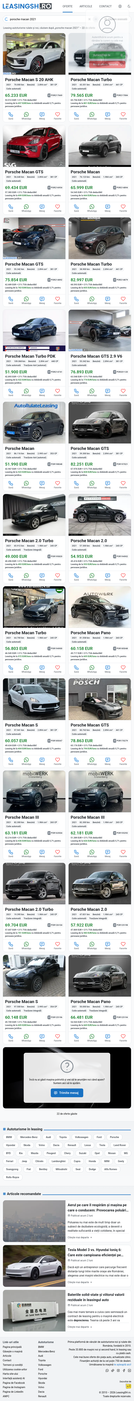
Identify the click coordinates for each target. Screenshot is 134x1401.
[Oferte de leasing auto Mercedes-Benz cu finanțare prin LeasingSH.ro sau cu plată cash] (29, 1137)
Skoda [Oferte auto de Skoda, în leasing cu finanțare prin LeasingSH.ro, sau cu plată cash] (41, 1382)
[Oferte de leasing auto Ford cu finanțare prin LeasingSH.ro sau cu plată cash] (99, 1137)
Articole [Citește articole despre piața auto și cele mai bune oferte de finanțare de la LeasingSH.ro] (7, 1355)
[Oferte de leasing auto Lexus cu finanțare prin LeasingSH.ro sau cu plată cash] (87, 1145)
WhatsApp (26, 116)
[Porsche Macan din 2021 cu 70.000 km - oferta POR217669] (34, 71)
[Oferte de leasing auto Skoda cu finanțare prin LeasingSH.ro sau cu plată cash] (27, 1145)
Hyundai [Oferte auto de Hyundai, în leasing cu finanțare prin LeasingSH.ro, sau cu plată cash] (42, 1378)
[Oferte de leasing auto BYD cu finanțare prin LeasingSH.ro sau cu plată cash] (8, 1153)
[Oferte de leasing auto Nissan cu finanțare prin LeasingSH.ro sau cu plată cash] (112, 1153)
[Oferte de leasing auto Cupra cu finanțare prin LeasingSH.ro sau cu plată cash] (77, 1161)
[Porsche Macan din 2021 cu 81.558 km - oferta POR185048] (100, 624)
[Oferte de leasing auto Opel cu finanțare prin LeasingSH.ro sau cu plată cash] (97, 1153)
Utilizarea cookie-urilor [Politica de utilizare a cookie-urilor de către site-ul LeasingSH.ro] (15, 1369)
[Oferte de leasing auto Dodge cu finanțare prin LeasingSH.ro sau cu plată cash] (92, 1169)
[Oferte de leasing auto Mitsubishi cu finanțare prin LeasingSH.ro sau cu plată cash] (61, 1169)
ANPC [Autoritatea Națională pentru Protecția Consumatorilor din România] (6, 1396)
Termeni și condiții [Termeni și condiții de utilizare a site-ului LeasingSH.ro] (13, 1365)
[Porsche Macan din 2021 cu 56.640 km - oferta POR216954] (34, 163)
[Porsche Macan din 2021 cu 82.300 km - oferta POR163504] (34, 809)
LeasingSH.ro (123, 1392)
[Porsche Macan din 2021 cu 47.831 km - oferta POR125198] (100, 901)
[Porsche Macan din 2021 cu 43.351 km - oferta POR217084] (100, 71)
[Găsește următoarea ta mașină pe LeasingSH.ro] (27, 6)
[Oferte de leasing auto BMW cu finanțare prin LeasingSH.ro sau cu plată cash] (9, 1137)
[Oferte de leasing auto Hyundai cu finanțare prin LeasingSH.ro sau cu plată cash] (10, 1145)
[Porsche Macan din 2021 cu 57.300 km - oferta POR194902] (100, 532)
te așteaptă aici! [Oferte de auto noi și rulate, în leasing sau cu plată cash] (122, 1364)
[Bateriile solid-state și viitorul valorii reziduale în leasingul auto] (67, 1311)
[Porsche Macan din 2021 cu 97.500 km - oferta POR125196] (34, 993)
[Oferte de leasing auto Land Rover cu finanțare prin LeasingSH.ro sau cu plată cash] (119, 1145)
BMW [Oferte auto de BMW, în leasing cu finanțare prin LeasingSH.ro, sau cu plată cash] (41, 1347)
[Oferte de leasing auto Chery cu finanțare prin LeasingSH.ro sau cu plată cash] (67, 1153)
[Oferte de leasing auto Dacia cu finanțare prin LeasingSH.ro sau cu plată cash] (56, 1145)
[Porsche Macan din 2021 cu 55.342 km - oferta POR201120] (100, 348)
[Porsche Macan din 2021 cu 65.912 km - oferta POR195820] (34, 532)
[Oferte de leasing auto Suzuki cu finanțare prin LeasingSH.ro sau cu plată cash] (83, 1153)
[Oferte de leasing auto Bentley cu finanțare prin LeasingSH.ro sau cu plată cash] (43, 1169)
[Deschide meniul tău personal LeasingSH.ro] (120, 6)
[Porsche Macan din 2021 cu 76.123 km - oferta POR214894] (100, 163)
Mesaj (42, 116)
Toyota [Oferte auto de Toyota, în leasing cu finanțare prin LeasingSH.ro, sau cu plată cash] (42, 1360)
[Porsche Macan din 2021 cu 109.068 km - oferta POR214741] (34, 348)
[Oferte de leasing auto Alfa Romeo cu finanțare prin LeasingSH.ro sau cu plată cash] (110, 1169)
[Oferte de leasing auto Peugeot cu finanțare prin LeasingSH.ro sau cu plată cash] (51, 1153)
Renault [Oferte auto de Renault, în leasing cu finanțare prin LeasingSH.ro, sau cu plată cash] (42, 1396)
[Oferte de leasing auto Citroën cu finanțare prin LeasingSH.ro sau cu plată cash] (39, 1161)
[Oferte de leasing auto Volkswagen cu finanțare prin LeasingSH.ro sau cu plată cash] (82, 1137)
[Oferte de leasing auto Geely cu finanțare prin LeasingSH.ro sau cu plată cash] (121, 1161)
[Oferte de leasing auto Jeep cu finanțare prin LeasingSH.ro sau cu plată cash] (24, 1161)
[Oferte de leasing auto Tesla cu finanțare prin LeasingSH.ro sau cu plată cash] (102, 1145)
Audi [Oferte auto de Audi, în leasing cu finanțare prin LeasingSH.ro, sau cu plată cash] (40, 1355)
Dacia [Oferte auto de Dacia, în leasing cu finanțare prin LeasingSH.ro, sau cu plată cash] (41, 1391)
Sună (11, 116)
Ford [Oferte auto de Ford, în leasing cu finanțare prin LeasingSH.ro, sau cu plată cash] (40, 1369)
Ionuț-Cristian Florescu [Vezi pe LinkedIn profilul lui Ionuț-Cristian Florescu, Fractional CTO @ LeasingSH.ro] (128, 1386)
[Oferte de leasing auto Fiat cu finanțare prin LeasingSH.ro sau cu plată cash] (28, 1169)
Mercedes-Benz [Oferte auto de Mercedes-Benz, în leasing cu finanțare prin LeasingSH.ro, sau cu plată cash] (46, 1351)
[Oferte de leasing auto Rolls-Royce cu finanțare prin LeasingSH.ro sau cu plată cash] (13, 1177)
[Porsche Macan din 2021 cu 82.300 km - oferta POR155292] (100, 809)
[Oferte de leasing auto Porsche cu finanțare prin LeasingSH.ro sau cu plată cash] (114, 1137)
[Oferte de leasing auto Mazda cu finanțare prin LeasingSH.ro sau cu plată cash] (35, 1153)
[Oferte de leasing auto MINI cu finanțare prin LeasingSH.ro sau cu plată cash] (107, 1161)
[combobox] (51, 19)
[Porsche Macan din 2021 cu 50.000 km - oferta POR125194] (100, 993)
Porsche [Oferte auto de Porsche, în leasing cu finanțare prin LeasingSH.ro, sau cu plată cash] (42, 1373)
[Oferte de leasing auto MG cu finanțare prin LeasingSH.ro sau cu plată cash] (126, 1153)
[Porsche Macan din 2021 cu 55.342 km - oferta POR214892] (34, 255)
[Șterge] (89, 19)
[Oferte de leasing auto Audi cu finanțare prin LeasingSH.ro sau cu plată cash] (48, 1137)
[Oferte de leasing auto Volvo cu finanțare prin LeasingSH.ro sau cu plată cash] (41, 1145)
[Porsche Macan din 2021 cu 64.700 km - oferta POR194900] (34, 624)
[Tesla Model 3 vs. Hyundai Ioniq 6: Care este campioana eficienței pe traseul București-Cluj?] (67, 1266)
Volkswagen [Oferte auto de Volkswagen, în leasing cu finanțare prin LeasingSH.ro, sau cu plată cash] (44, 1365)
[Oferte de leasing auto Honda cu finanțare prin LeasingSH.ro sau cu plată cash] (92, 1161)
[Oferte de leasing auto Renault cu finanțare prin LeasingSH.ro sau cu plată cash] (71, 1145)
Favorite (57, 116)
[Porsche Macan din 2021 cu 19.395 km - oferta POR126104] (34, 901)
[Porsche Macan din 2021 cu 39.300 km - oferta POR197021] (100, 440)
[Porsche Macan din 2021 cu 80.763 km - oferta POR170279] (100, 716)
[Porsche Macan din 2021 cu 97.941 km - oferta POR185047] (34, 716)
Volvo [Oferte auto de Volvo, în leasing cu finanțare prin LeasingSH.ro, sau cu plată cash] (41, 1387)
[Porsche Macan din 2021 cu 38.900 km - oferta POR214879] (100, 255)
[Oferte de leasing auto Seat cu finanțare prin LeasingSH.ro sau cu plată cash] (78, 1169)
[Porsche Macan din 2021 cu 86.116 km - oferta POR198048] (34, 440)
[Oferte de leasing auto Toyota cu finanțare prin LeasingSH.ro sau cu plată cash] (63, 1137)
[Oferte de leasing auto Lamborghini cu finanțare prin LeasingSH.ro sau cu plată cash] (59, 1161)
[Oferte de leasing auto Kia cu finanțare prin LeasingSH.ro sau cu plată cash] (21, 1153)
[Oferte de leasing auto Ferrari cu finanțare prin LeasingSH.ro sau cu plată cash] (10, 1161)
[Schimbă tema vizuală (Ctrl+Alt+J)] (129, 6)
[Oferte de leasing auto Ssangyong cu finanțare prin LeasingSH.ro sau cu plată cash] (12, 1169)
